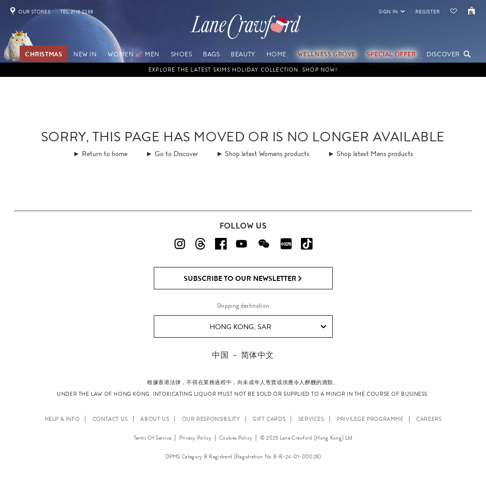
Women (121, 54)
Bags (211, 54)
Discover (443, 54)
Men (152, 54)
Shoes (181, 54)
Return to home (104, 153)
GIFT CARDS (269, 419)
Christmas (43, 54)
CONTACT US (110, 419)
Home (276, 54)
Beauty (243, 54)
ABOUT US (154, 419)
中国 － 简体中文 (243, 354)
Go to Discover (176, 153)
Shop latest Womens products (267, 153)
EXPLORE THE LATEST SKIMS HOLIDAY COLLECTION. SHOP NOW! (243, 70)
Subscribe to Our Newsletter (243, 278)
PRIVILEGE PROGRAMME (370, 419)
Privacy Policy (195, 438)
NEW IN (85, 54)
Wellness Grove (326, 54)
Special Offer (391, 54)
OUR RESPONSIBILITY (211, 419)
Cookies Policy (235, 438)
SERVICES (311, 419)
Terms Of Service (153, 438)
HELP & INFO (62, 419)
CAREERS (428, 419)
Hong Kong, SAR (268, 327)
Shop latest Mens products (375, 153)
